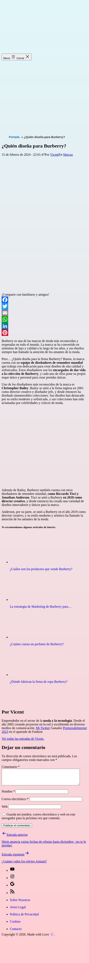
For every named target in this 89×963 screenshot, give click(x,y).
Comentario (11, 767)
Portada (14, 137)
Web (5, 809)
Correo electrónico (15, 802)
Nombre (8, 794)
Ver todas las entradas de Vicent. (23, 738)
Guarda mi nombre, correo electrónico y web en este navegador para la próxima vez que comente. (38, 819)
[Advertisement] (38, 93)
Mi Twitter (43, 728)
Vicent (54, 154)
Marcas (68, 154)
